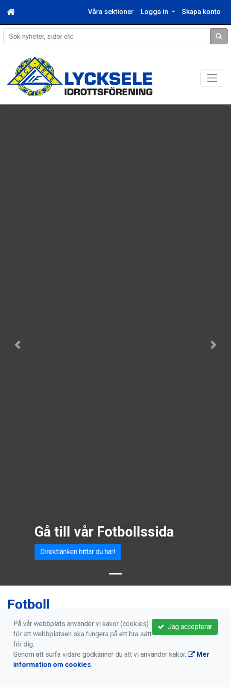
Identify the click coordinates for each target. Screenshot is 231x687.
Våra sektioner (111, 12)
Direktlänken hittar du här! (78, 552)
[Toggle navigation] (212, 78)
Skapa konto (201, 12)
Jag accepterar (185, 627)
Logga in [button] (155, 12)
